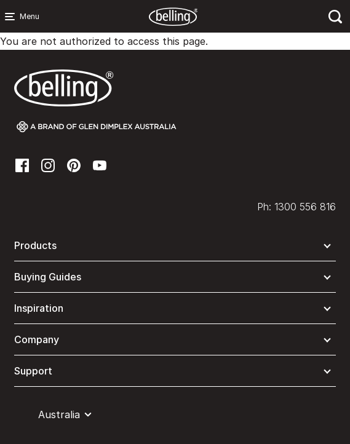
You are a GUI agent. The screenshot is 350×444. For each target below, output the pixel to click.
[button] (175, 248)
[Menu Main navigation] (12, 16)
